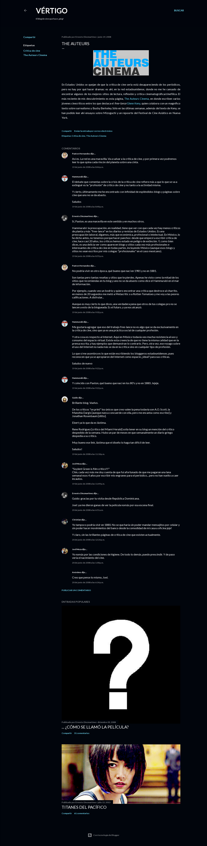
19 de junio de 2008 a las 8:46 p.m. (88, 167)
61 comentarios (81, 813)
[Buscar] (179, 10)
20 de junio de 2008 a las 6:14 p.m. (88, 582)
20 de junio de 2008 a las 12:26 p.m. (88, 539)
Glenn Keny (133, 103)
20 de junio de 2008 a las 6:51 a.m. (87, 510)
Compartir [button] (29, 37)
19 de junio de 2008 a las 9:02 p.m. (88, 312)
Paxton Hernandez (81, 153)
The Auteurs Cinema (35, 55)
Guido (75, 397)
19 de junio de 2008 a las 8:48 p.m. (88, 206)
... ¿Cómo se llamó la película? (95, 726)
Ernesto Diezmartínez (82, 216)
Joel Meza (77, 463)
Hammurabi (77, 176)
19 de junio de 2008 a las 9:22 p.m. (88, 368)
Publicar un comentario (76, 590)
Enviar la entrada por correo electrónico (93, 131)
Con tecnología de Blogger (103, 835)
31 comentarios (81, 733)
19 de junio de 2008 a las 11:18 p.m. (88, 454)
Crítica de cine (31, 50)
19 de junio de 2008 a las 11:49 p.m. (88, 483)
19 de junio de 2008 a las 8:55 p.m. (88, 256)
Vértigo (52, 10)
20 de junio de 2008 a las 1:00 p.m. (88, 562)
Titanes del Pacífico (84, 807)
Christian (76, 519)
